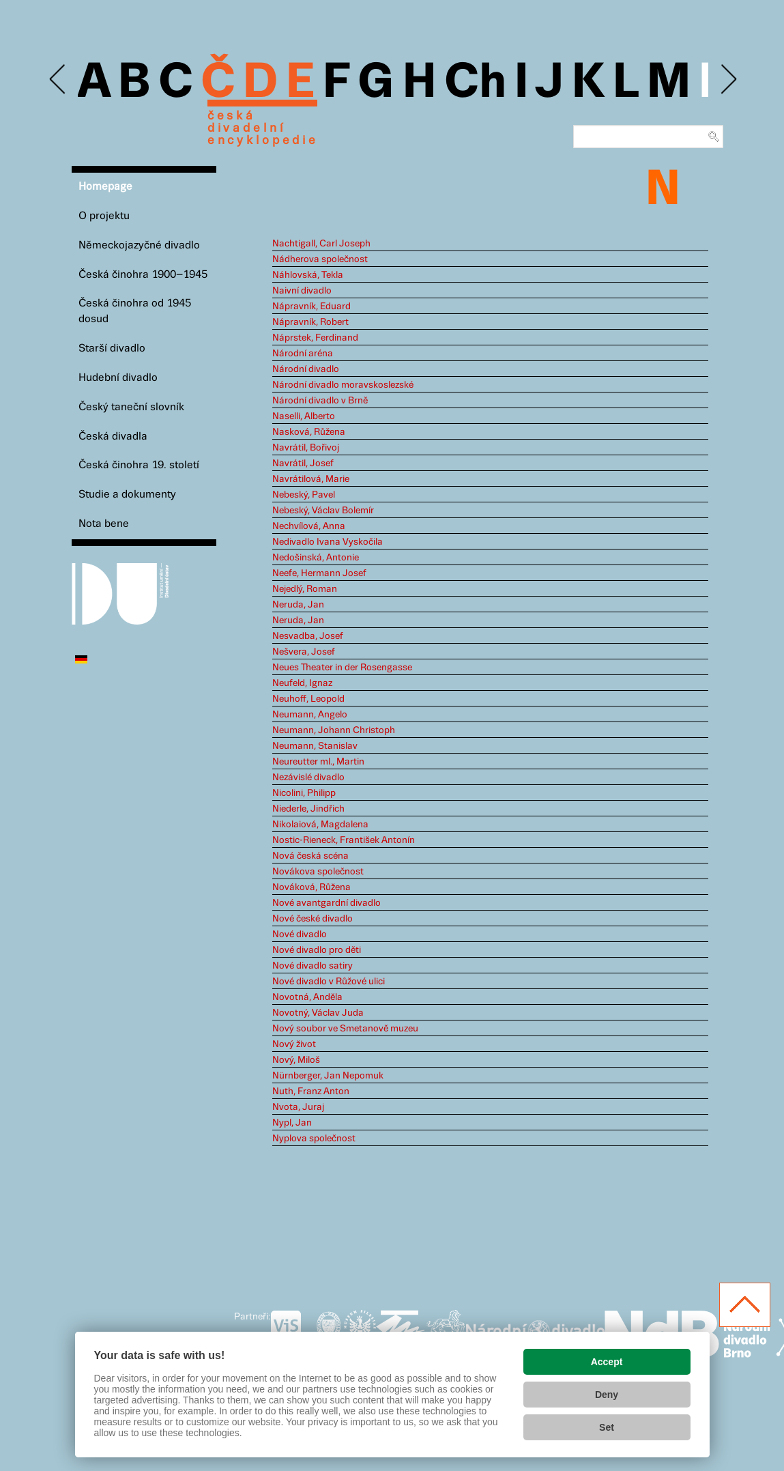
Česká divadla (112, 436)
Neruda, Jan (298, 605)
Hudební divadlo (118, 378)
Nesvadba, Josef (307, 636)
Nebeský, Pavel (303, 495)
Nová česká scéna (310, 856)
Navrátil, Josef (303, 463)
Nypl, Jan (292, 1123)
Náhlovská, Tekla (307, 275)
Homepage (105, 186)
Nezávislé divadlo (308, 777)
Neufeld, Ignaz (302, 683)
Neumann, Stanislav (315, 746)
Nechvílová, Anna (308, 526)
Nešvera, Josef (303, 652)
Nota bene (103, 524)
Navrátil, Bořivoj (305, 448)
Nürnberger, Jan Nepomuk (327, 1076)
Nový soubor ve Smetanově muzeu (345, 1028)
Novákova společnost (318, 871)
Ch (475, 83)
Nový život (294, 1044)
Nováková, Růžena (311, 887)
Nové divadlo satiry (312, 966)
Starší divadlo (111, 348)
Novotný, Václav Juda (318, 1013)
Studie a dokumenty (127, 494)
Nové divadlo (299, 934)
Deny (606, 1394)
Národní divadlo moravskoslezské (342, 385)
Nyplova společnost (313, 1138)
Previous (58, 79)
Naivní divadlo (302, 291)
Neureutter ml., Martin (318, 762)
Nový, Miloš (296, 1060)
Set (606, 1427)
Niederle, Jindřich (308, 809)
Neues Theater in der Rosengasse (342, 667)
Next (727, 79)
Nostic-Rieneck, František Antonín (343, 840)
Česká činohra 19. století (138, 465)
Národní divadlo (305, 369)
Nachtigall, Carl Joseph (321, 243)
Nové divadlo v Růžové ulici (328, 981)
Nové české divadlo (312, 919)
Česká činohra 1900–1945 (142, 275)
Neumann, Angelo (309, 714)
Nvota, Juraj (298, 1107)
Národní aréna (302, 353)
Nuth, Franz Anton (310, 1091)
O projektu (104, 216)
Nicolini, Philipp (304, 793)
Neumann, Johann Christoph (333, 730)
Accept (607, 1361)
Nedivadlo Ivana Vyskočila (327, 542)
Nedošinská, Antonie (315, 557)
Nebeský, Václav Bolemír (323, 510)
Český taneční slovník (131, 407)
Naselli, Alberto (303, 416)
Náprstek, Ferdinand (315, 338)
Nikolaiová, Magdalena (320, 824)
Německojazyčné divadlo (139, 245)
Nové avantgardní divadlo (326, 903)
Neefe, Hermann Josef (319, 573)
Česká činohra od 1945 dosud (134, 311)
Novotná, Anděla (307, 997)
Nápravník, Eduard (311, 306)
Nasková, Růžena (308, 432)
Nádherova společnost (320, 259)
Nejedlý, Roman (304, 589)
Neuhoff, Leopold (308, 699)
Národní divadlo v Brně (320, 400)
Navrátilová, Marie (310, 479)
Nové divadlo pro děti (316, 950)
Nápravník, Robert (310, 322)
